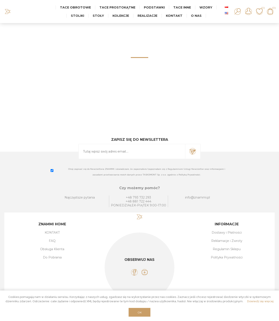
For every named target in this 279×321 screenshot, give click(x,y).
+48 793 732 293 (138, 197)
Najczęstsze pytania (80, 197)
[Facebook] (134, 272)
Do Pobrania (52, 257)
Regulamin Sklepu (227, 249)
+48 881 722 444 (138, 201)
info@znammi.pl (197, 197)
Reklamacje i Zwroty (226, 241)
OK (140, 312)
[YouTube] (144, 272)
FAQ (52, 241)
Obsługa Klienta (52, 249)
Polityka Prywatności (227, 257)
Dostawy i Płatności (227, 232)
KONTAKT (52, 232)
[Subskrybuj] (132, 151)
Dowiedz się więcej (260, 301)
